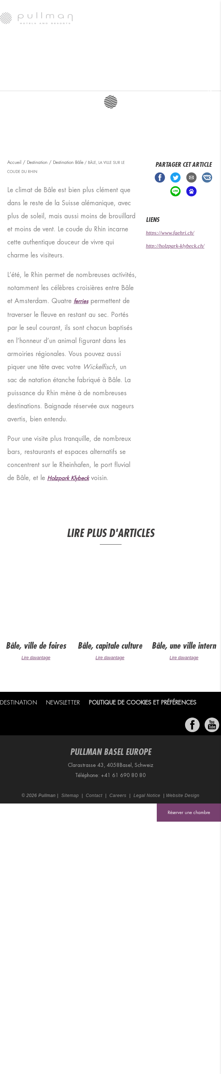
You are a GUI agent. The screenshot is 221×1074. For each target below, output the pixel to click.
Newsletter (63, 703)
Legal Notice (147, 795)
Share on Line (175, 191)
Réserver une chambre (189, 812)
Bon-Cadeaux (206, 81)
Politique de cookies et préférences (142, 703)
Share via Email (191, 177)
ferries (81, 301)
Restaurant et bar (114, 81)
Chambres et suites (80, 81)
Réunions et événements (149, 81)
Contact (94, 795)
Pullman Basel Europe (14, 81)
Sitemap (70, 795)
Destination (46, 81)
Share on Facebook (160, 177)
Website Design (182, 795)
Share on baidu (191, 191)
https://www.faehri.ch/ (170, 233)
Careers (118, 795)
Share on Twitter (175, 177)
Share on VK (207, 177)
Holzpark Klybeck (68, 478)
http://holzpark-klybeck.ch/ (175, 246)
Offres (179, 81)
